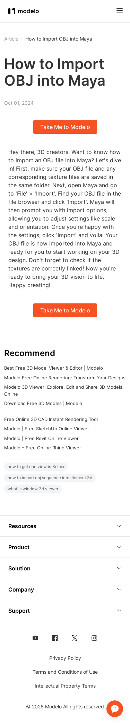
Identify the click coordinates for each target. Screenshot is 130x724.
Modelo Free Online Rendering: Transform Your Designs (64, 377)
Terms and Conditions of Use (65, 672)
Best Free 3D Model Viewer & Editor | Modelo (53, 368)
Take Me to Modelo (65, 126)
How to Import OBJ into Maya (58, 39)
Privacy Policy (65, 658)
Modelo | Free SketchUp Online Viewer (46, 428)
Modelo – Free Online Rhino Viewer (42, 447)
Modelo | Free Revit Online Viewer (41, 438)
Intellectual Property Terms (65, 686)
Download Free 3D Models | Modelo (43, 403)
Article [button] (11, 39)
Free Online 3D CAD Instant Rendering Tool (51, 419)
